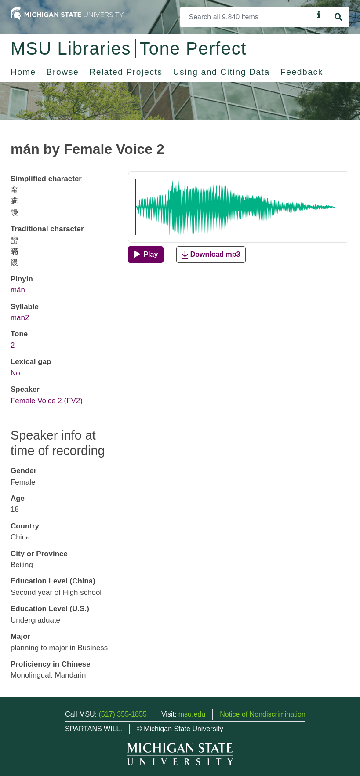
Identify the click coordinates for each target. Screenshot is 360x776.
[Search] (247, 17)
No (15, 373)
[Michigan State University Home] (67, 13)
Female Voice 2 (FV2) (47, 401)
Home (23, 72)
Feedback (301, 72)
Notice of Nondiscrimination (262, 714)
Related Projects (125, 72)
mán (18, 290)
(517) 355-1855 (123, 714)
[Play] (146, 254)
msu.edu (191, 714)
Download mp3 (211, 255)
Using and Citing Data (221, 72)
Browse (63, 72)
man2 (20, 317)
